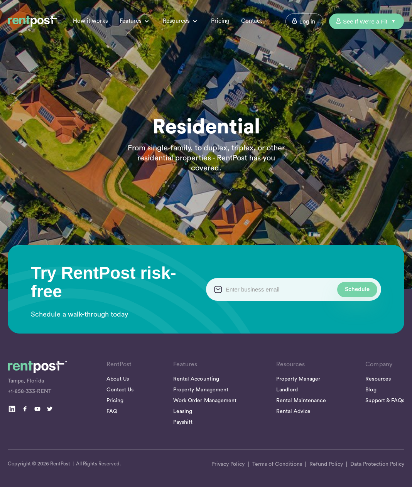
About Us (117, 379)
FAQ (111, 411)
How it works (90, 21)
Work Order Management (204, 400)
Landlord (287, 390)
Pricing (220, 21)
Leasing (182, 411)
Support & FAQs (384, 400)
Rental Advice (293, 411)
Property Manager (298, 379)
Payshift (182, 422)
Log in (307, 21)
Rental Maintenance (301, 400)
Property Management (200, 390)
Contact (251, 21)
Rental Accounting (196, 379)
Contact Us (119, 390)
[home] (33, 21)
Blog (370, 390)
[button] (138, 21)
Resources (377, 379)
